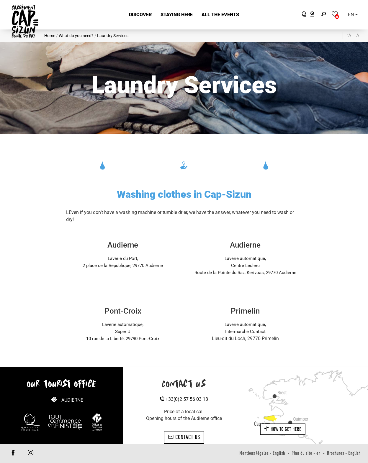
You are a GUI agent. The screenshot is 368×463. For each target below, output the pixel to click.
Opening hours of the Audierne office (184, 418)
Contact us (184, 437)
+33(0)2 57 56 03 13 (184, 399)
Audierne (72, 400)
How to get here (282, 429)
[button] (140, 15)
